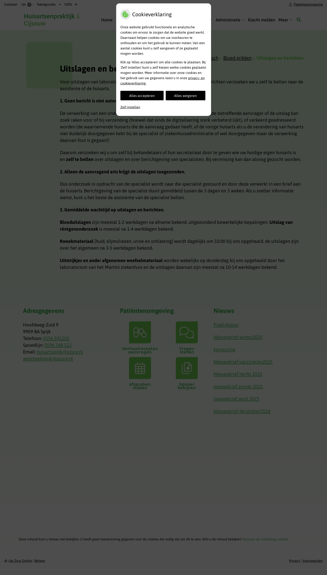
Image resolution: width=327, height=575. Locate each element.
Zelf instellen (130, 107)
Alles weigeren (185, 96)
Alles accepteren (142, 96)
